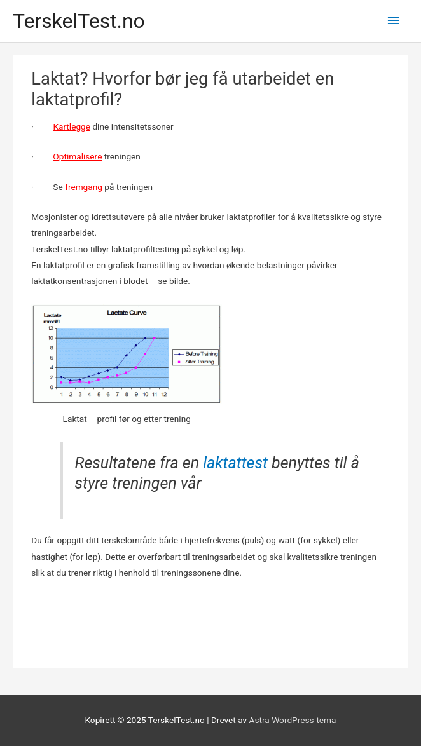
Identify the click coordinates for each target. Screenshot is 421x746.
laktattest (235, 463)
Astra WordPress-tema (292, 720)
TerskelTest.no (79, 21)
